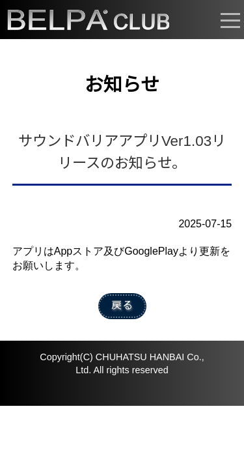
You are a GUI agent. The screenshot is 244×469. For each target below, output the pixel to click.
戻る (122, 305)
